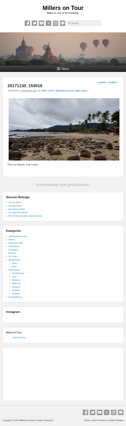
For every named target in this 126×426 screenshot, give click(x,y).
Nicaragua (13, 249)
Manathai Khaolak (16, 209)
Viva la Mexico (15, 202)
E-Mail (62, 23)
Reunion (12, 253)
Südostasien (14, 270)
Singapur (16, 287)
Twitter (34, 23)
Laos (14, 276)
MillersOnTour (14, 332)
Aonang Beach (15, 206)
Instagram (55, 23)
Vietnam (16, 293)
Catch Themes (116, 420)
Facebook (27, 23)
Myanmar (16, 283)
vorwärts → (114, 82)
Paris (14, 266)
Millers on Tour (63, 8)
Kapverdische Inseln (17, 236)
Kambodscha (18, 273)
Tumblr (48, 23)
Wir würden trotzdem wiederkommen (25, 216)
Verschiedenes (15, 297)
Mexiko (11, 239)
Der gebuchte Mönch (18, 212)
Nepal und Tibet (15, 243)
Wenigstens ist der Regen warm (71, 90)
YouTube (41, 23)
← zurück (100, 82)
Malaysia (16, 280)
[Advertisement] (63, 374)
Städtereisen (14, 260)
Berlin (14, 263)
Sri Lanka (12, 256)
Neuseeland (14, 246)
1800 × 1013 (47, 90)
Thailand (16, 290)
